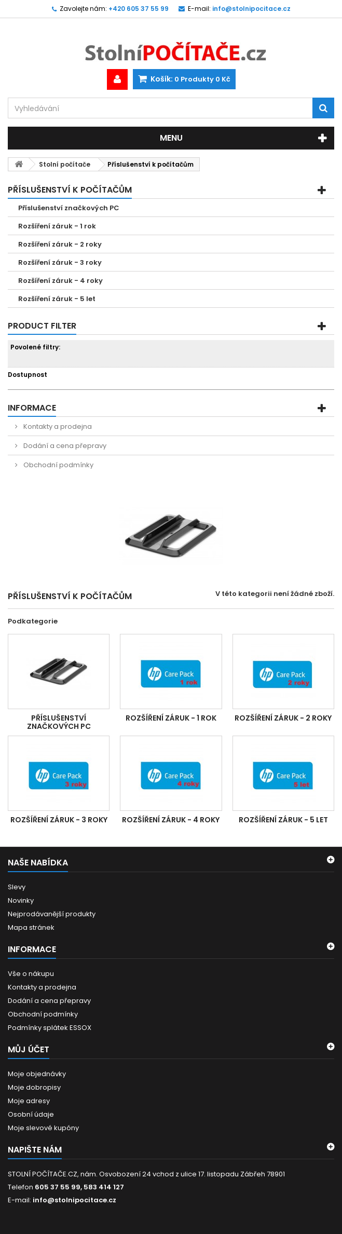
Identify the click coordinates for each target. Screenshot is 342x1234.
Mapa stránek (31, 927)
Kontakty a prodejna (57, 426)
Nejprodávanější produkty (51, 914)
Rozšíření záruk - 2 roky (60, 244)
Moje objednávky (37, 1074)
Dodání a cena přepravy (64, 446)
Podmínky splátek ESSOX (49, 1028)
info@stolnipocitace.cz (74, 1200)
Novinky (21, 900)
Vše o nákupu (31, 974)
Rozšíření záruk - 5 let (56, 299)
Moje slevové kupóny (43, 1128)
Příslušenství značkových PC (68, 208)
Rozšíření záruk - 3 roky (60, 262)
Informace (32, 408)
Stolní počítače (64, 164)
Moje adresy (29, 1101)
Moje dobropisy (34, 1087)
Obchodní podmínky (57, 465)
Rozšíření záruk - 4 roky (60, 281)
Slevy (16, 887)
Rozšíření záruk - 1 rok (57, 226)
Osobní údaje (31, 1114)
